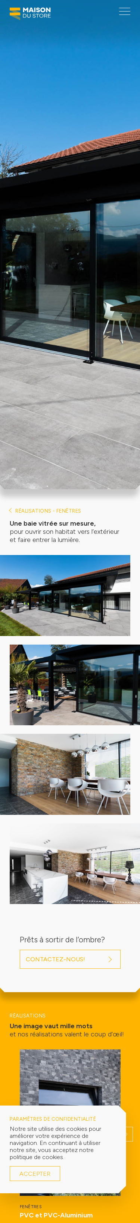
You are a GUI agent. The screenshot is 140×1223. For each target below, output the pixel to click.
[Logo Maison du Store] (30, 15)
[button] (126, 1134)
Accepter (34, 1173)
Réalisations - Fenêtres (48, 511)
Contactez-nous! (55, 959)
